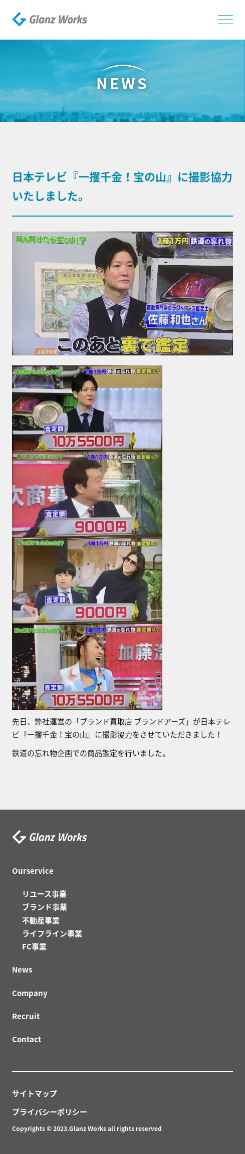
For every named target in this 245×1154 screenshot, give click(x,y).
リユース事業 (44, 893)
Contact (26, 1039)
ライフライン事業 (52, 933)
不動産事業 (41, 920)
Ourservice (33, 870)
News (22, 969)
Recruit (26, 1016)
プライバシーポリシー (49, 1111)
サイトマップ (34, 1093)
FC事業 (34, 946)
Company (30, 993)
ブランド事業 (44, 906)
